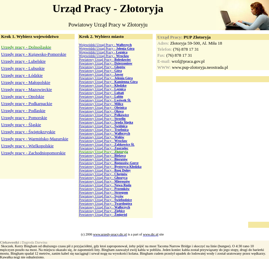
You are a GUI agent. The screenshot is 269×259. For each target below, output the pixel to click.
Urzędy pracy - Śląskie (21, 124)
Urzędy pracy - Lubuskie (23, 68)
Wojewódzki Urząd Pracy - (105, 45)
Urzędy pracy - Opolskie (22, 96)
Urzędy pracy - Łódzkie (22, 75)
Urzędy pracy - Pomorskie (24, 117)
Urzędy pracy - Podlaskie (23, 110)
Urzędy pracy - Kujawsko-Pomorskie (33, 54)
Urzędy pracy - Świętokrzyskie (28, 131)
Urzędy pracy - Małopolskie (25, 82)
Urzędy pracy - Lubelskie (23, 61)
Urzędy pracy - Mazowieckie (26, 89)
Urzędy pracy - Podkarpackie (26, 103)
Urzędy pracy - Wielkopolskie (27, 145)
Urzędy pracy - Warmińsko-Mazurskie (34, 138)
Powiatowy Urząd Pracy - (105, 59)
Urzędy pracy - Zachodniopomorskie (33, 152)
